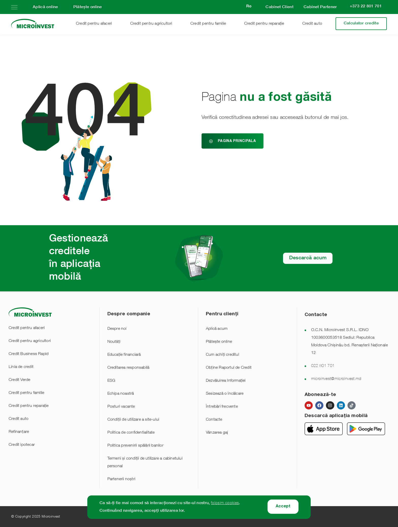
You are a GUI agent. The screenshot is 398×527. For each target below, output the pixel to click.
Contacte (214, 420)
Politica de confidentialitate (131, 433)
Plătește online (219, 342)
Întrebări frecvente (222, 407)
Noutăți (113, 342)
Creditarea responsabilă (128, 368)
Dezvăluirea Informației (226, 381)
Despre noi (117, 329)
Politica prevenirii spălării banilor (135, 446)
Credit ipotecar (22, 445)
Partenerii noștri (121, 479)
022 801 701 (323, 366)
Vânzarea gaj (217, 433)
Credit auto (312, 24)
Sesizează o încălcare (224, 394)
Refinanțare (19, 432)
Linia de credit (21, 367)
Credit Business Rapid (28, 354)
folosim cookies (225, 503)
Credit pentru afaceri (94, 24)
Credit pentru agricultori (151, 24)
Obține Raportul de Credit (229, 368)
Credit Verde (19, 380)
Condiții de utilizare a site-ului (133, 420)
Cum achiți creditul (222, 355)
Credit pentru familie (208, 24)
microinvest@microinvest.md (336, 379)
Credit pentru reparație (264, 24)
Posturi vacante (121, 407)
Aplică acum (216, 329)
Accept (283, 507)
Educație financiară (124, 355)
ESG (111, 381)
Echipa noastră (120, 394)
